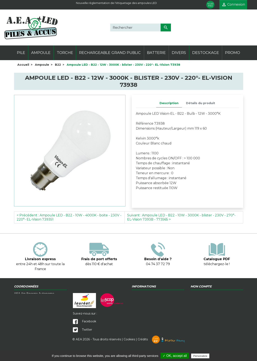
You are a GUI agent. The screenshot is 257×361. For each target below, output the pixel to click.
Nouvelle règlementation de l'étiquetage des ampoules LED (116, 3)
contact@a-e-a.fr (47, 327)
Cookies (129, 348)
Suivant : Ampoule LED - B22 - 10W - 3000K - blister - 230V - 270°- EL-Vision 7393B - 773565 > (181, 217)
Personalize (200, 355)
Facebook (84, 321)
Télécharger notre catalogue (152, 302)
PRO (210, 4)
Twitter (82, 329)
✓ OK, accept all (175, 355)
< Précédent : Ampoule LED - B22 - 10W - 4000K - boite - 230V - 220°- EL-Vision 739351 (69, 217)
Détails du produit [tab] (200, 103)
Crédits (161, 348)
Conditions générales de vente (154, 293)
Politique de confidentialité (210, 293)
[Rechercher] (135, 27)
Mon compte (200, 302)
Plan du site (199, 307)
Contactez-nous (143, 298)
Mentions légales (203, 298)
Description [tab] (169, 103)
